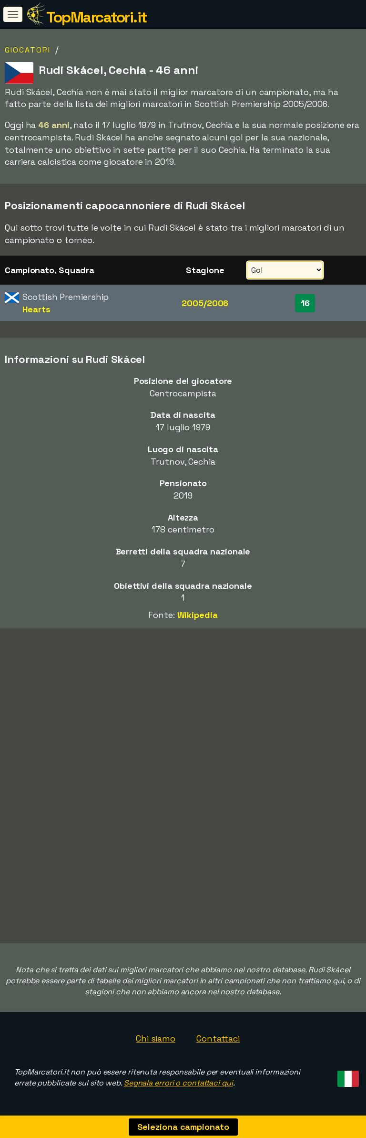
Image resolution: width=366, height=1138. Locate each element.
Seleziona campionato (183, 1126)
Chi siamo (155, 1038)
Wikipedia (197, 614)
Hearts (36, 309)
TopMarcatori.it (96, 17)
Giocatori (28, 50)
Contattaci (218, 1038)
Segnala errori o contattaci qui (178, 1083)
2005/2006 (205, 303)
